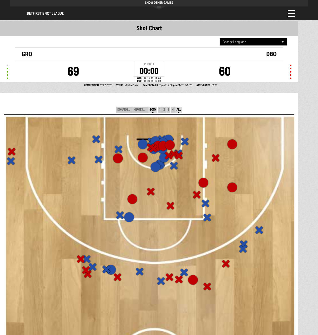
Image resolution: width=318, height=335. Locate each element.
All (178, 110)
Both (153, 110)
